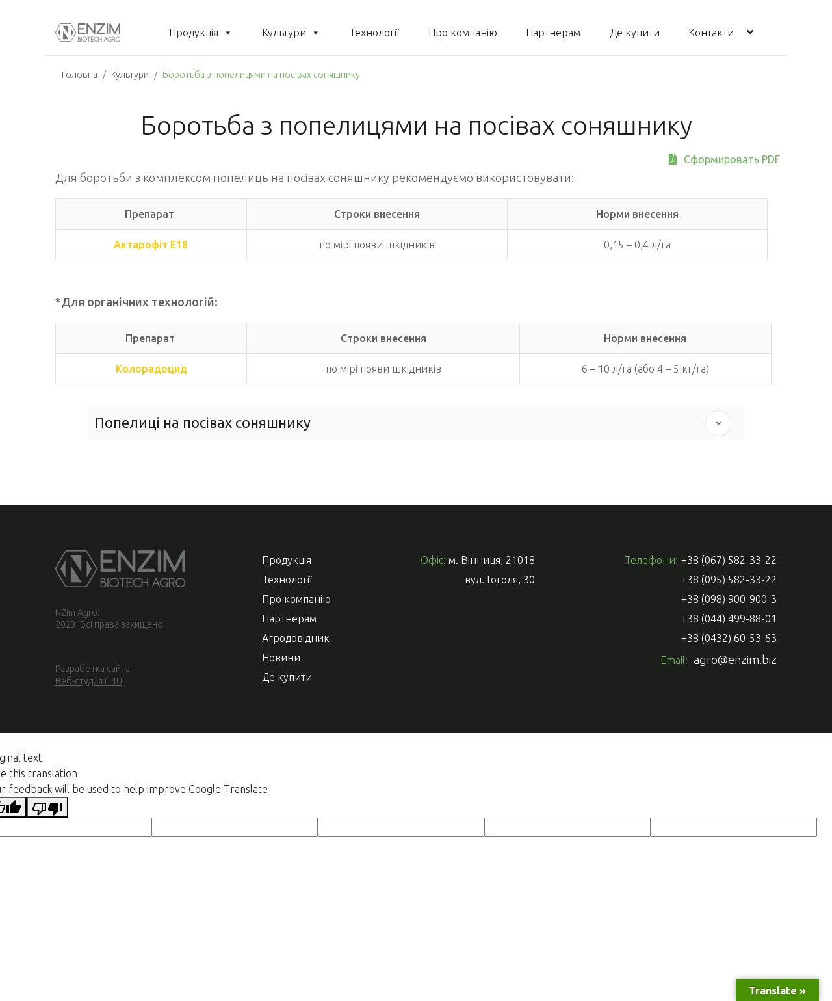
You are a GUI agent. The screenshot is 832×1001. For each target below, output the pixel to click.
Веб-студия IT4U (88, 681)
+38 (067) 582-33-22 (729, 560)
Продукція (201, 33)
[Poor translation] (47, 807)
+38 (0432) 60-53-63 (729, 638)
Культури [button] (291, 33)
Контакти (711, 32)
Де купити (635, 32)
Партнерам (553, 32)
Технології (374, 32)
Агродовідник (296, 638)
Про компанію (462, 32)
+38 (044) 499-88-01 (729, 618)
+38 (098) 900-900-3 (729, 599)
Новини (281, 657)
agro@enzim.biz (735, 659)
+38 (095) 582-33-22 (729, 579)
